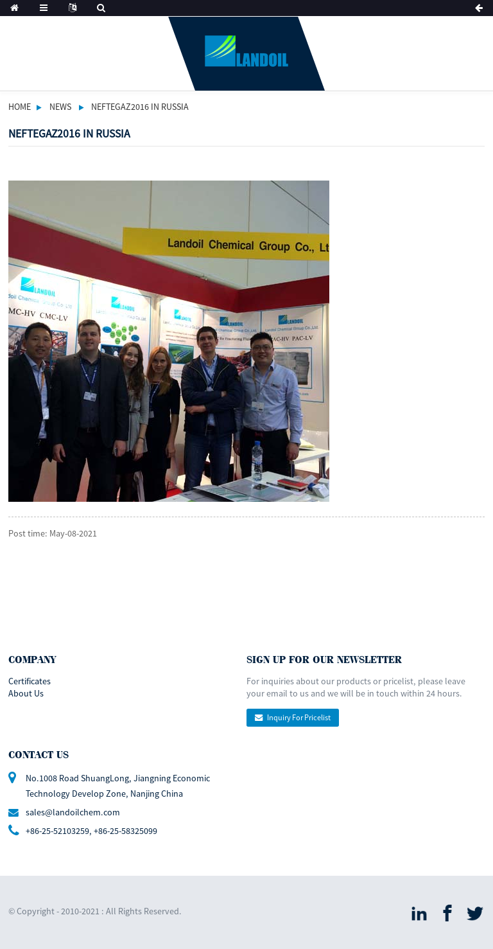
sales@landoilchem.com (73, 812)
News (60, 106)
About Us (26, 693)
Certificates (29, 681)
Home (19, 106)
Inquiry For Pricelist (299, 717)
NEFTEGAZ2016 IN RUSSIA (140, 106)
